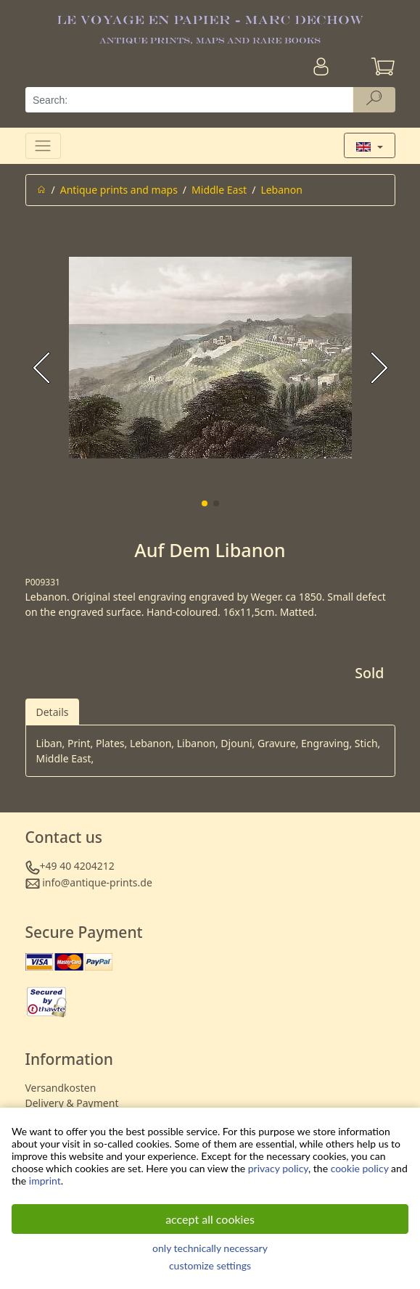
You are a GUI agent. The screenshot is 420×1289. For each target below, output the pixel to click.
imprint (45, 1180)
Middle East (219, 190)
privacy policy (278, 1168)
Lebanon (281, 190)
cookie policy (360, 1168)
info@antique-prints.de (97, 882)
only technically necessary (210, 1248)
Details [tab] (52, 712)
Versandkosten (60, 1088)
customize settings (210, 1265)
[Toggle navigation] (43, 145)
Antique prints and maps (119, 190)
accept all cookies (210, 1219)
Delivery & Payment (72, 1103)
